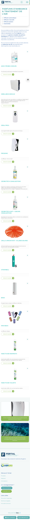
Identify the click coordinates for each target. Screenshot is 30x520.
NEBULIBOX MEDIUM (8, 94)
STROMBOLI (5, 270)
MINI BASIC (4, 326)
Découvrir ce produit (7, 74)
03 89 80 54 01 (6, 491)
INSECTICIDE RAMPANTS (9, 354)
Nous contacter (6, 488)
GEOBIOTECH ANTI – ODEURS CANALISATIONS (10, 212)
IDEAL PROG (5, 125)
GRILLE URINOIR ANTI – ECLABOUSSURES (14, 240)
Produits (3, 475)
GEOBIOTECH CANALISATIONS (11, 181)
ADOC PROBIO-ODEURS (8, 66)
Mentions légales (5, 501)
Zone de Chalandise (6, 498)
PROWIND (4, 153)
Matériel (3, 478)
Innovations (4, 481)
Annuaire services (6, 503)
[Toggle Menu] (27, 2)
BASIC (3, 298)
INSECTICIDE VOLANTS (8, 383)
